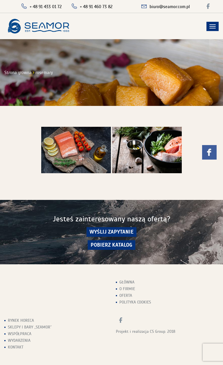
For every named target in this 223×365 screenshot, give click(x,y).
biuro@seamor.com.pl (170, 6)
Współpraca (19, 333)
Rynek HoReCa (21, 320)
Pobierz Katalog (111, 245)
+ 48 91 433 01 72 (46, 6)
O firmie (127, 288)
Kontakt (16, 347)
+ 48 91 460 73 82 (96, 6)
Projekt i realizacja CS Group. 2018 (145, 331)
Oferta (125, 295)
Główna (126, 282)
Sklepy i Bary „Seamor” (30, 327)
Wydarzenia (19, 340)
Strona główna (18, 72)
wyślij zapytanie (111, 232)
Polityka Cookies (135, 302)
